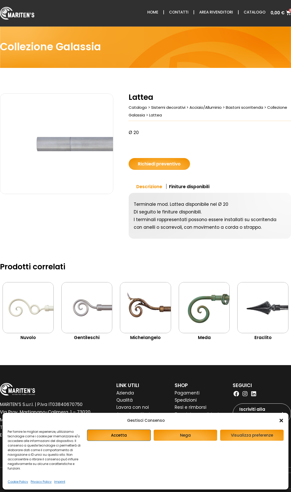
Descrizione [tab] (149, 187)
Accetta (119, 435)
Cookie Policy (18, 481)
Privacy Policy (41, 481)
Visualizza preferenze (252, 435)
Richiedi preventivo (159, 164)
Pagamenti (187, 393)
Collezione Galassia (50, 47)
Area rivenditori (216, 12)
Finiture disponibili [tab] (189, 187)
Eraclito (263, 337)
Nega (185, 435)
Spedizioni (186, 400)
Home (152, 12)
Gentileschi (86, 337)
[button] (281, 420)
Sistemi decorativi (168, 107)
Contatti (178, 12)
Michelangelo (145, 337)
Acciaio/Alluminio (205, 107)
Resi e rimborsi (190, 407)
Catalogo (254, 12)
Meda (204, 337)
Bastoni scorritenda (244, 107)
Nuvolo (28, 337)
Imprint (59, 481)
